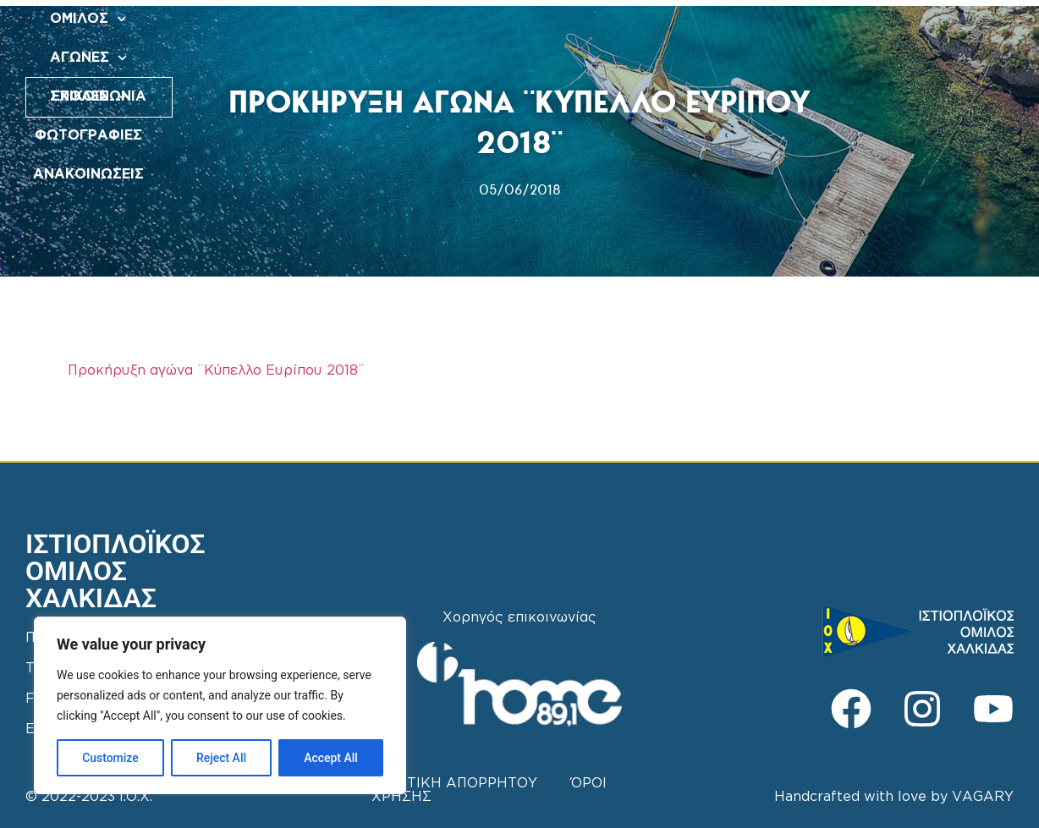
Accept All (331, 758)
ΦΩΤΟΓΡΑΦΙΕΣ (686, 19)
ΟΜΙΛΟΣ (395, 19)
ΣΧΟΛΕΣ (579, 19)
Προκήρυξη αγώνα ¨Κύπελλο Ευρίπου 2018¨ (216, 371)
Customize (110, 758)
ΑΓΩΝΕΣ (486, 19)
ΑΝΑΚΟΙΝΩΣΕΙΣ (548, 58)
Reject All (221, 758)
